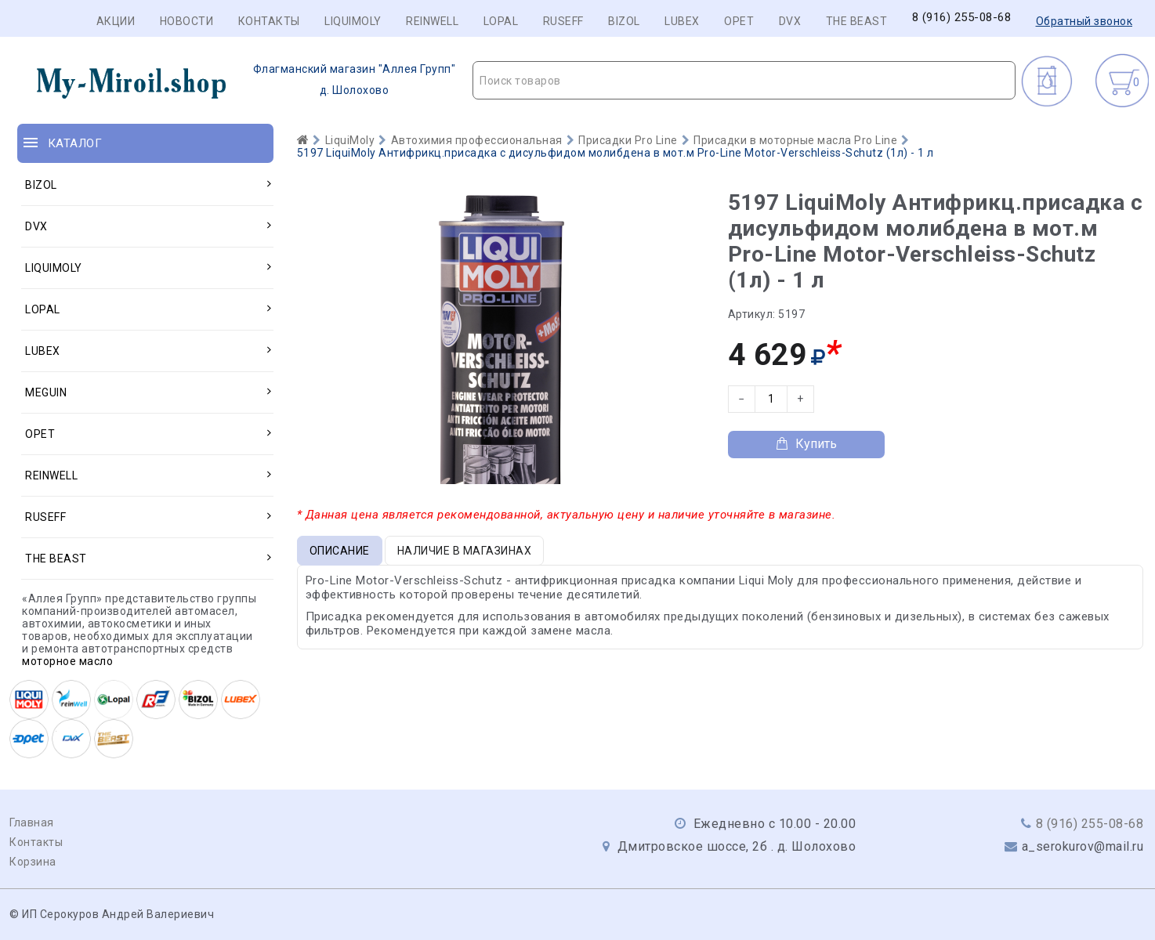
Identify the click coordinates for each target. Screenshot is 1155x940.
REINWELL (432, 21)
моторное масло (67, 661)
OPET (739, 21)
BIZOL (624, 21)
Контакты (269, 21)
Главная (31, 822)
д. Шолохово (236, 79)
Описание (340, 550)
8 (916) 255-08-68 (962, 18)
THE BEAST (857, 21)
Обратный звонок (1084, 21)
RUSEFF (563, 21)
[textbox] (744, 80)
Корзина (32, 861)
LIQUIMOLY (353, 21)
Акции (116, 21)
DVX (790, 21)
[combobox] (744, 80)
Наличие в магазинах (464, 550)
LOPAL (501, 21)
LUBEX (682, 21)
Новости (187, 21)
